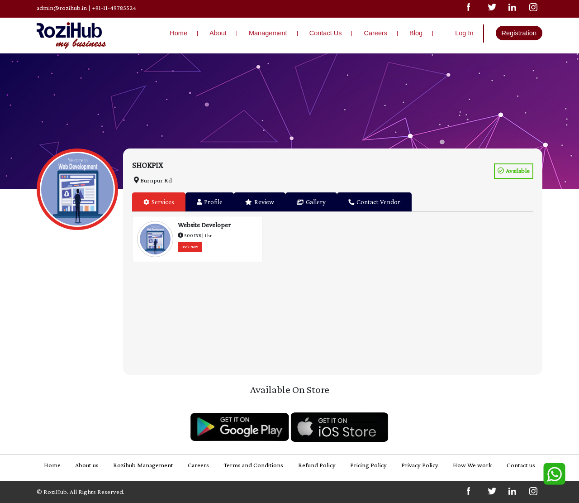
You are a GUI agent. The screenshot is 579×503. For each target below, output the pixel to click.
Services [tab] (158, 202)
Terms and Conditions (253, 465)
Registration (519, 33)
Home (178, 33)
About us (87, 465)
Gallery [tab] (311, 202)
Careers (375, 33)
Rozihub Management (143, 465)
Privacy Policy (419, 465)
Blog (415, 33)
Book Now (189, 246)
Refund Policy (317, 465)
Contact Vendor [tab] (374, 202)
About (218, 33)
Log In (464, 33)
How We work (472, 465)
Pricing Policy (368, 465)
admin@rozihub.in (62, 7)
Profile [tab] (210, 202)
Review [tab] (259, 202)
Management (268, 33)
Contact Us (325, 33)
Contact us (521, 465)
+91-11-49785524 (114, 7)
